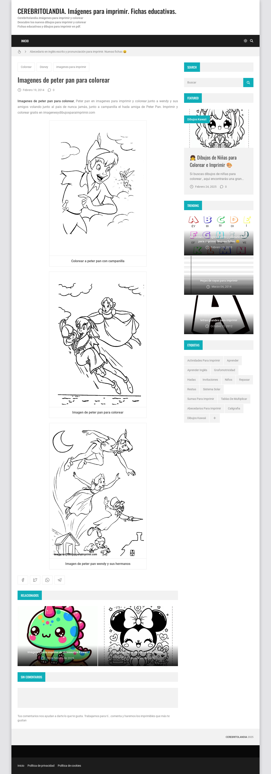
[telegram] (59, 580)
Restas (191, 389)
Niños (228, 379)
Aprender (233, 360)
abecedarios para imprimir (204, 408)
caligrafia (234, 408)
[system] (245, 41)
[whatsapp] (47, 580)
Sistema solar (211, 389)
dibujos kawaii (197, 119)
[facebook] (23, 580)
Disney (44, 67)
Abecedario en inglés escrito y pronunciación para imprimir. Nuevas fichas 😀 (78, 51)
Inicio (25, 41)
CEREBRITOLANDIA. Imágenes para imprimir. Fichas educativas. (97, 11)
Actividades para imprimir (203, 360)
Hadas (191, 379)
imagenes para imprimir (71, 67)
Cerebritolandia (236, 737)
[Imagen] (218, 128)
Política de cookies (69, 765)
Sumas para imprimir (200, 398)
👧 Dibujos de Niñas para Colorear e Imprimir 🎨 (213, 161)
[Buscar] (251, 41)
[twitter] (35, 580)
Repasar (244, 379)
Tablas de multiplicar (234, 398)
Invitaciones (210, 379)
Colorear (26, 67)
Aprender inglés (197, 370)
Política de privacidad (41, 765)
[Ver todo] (215, 418)
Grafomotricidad (224, 370)
